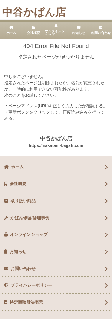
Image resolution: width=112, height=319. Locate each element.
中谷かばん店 (34, 12)
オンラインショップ (55, 33)
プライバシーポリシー (31, 285)
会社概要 (33, 33)
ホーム (11, 33)
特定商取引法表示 (26, 302)
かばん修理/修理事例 (29, 217)
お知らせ (78, 33)
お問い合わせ (23, 268)
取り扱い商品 (23, 200)
